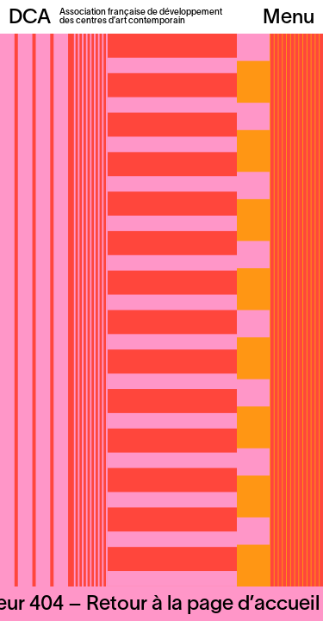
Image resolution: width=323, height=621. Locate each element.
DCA (30, 18)
